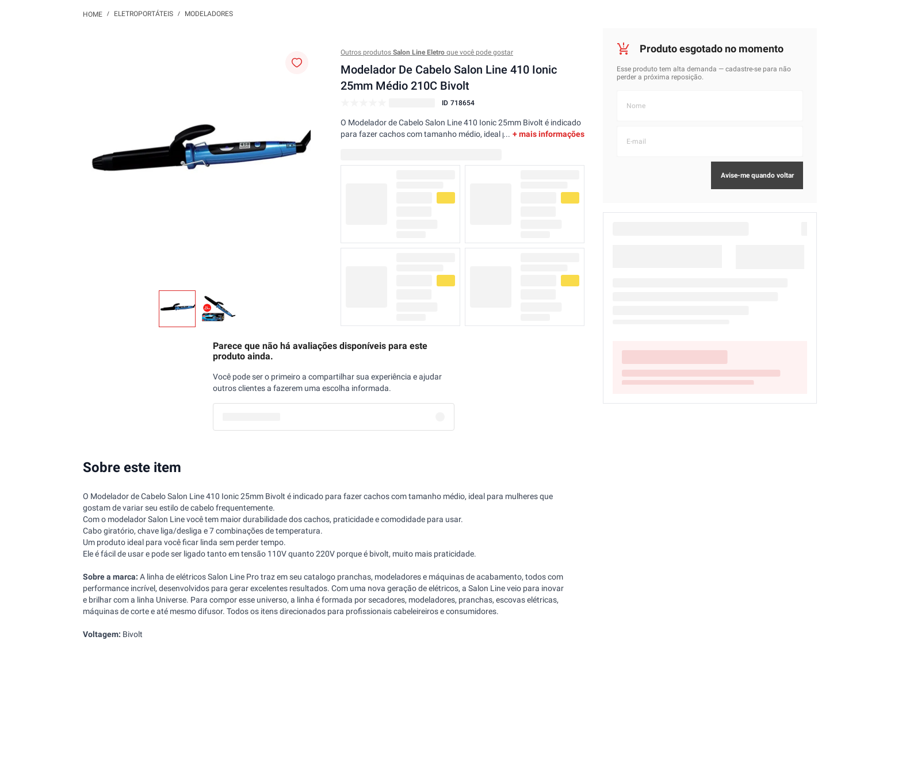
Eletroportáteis (143, 14)
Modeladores (209, 14)
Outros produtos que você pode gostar (427, 52)
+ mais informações (548, 134)
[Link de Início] (92, 13)
